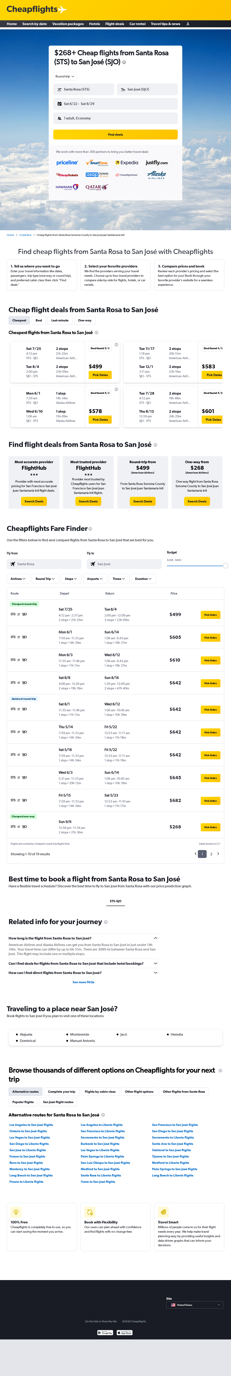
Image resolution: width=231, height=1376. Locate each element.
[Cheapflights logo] (32, 10)
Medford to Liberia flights (170, 1159)
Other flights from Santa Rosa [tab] (184, 1088)
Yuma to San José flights (98, 1178)
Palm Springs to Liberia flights (102, 1153)
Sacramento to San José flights (102, 1134)
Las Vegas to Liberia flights (100, 1146)
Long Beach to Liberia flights (172, 1172)
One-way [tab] (85, 316)
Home (12, 25)
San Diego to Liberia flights (29, 1140)
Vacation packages (68, 25)
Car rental (137, 25)
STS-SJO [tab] (115, 897)
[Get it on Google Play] (105, 1329)
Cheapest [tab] (19, 316)
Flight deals (114, 25)
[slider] (225, 562)
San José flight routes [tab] (58, 1098)
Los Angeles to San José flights (31, 1121)
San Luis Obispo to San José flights (105, 1159)
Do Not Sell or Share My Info (101, 1317)
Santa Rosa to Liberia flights (101, 1172)
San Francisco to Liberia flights (103, 1127)
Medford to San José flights (100, 1165)
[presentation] (124, 62)
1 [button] (202, 850)
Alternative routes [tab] (25, 1088)
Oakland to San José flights (171, 1146)
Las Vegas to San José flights (29, 1134)
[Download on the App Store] (125, 1329)
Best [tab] (39, 316)
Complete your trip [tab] (61, 1088)
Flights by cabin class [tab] (100, 1088)
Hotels (94, 25)
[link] (34, 497)
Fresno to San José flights (27, 1153)
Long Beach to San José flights (31, 1172)
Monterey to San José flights (29, 1165)
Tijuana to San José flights (170, 1153)
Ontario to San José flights (28, 1127)
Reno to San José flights (26, 1159)
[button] (81, 103)
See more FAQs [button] (83, 978)
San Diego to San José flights (172, 1127)
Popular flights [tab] (23, 1098)
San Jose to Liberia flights (27, 1146)
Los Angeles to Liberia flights (101, 1121)
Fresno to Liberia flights (26, 1178)
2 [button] (211, 850)
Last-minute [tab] (60, 316)
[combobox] (65, 76)
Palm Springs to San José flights (174, 1165)
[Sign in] (188, 25)
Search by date (34, 25)
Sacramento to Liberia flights (173, 1134)
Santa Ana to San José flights (172, 1140)
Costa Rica (25, 231)
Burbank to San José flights (100, 1140)
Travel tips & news (165, 25)
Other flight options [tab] (139, 1088)
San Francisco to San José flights (175, 1121)
